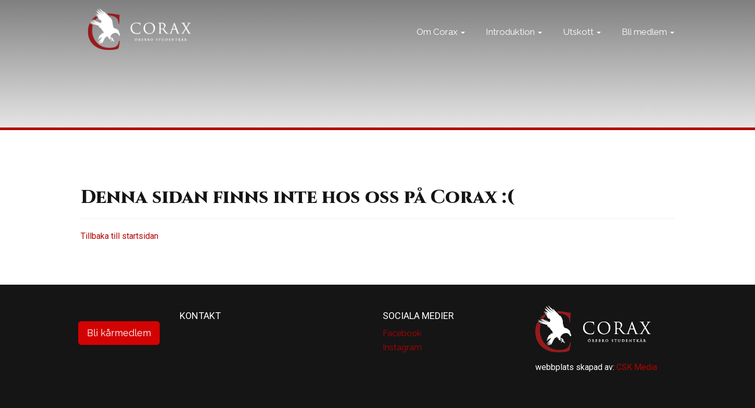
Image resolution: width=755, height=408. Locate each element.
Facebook (402, 333)
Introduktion (514, 44)
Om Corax (441, 44)
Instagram (402, 347)
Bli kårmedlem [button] (119, 332)
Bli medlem (648, 44)
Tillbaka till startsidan (119, 236)
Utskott (582, 44)
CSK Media (636, 367)
